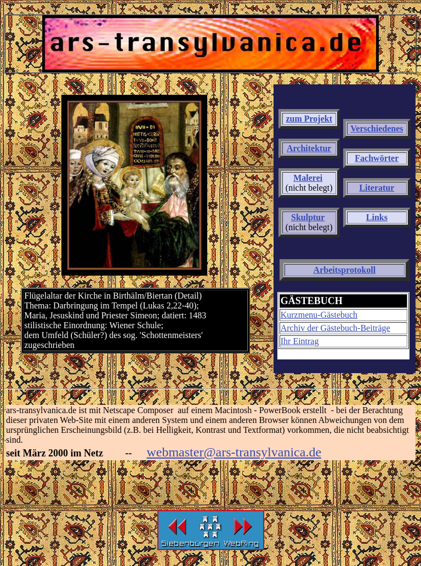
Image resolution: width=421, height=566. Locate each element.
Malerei (307, 177)
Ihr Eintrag (300, 341)
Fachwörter (377, 158)
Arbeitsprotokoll (345, 270)
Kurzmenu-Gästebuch (319, 314)
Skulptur (308, 217)
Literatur (376, 187)
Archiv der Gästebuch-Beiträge (335, 328)
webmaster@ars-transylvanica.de (233, 452)
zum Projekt (309, 118)
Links (377, 217)
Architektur (309, 148)
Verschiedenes (376, 128)
